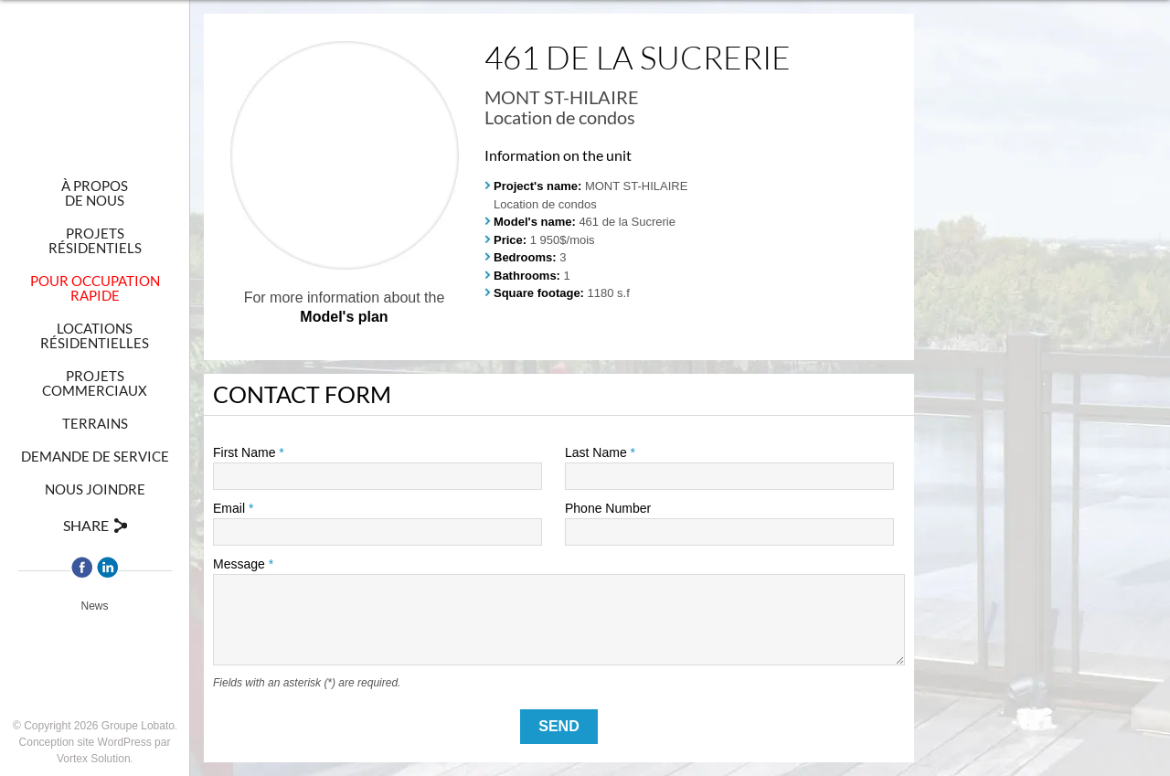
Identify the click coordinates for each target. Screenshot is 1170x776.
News (94, 606)
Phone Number (608, 508)
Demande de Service (95, 456)
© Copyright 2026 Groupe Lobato (94, 725)
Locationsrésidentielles (94, 335)
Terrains (95, 423)
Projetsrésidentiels (95, 240)
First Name (248, 452)
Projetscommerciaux (94, 383)
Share (86, 525)
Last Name (600, 452)
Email (233, 508)
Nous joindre (95, 489)
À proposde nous (94, 192)
